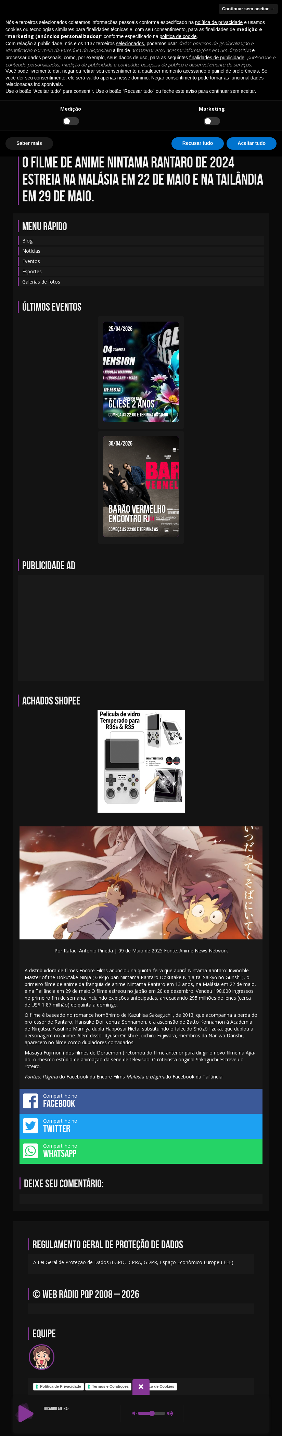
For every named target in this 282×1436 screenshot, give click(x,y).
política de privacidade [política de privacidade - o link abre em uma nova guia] (219, 1301)
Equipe (102, 100)
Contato (130, 100)
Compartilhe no (141, 1100)
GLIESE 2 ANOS (131, 404)
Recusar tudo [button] (197, 1422)
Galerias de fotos (162, 121)
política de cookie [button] (177, 1316)
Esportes (32, 271)
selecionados (130, 1323)
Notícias (189, 100)
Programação (115, 121)
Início (54, 100)
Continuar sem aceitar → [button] (248, 1288)
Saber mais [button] (29, 1422)
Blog (78, 100)
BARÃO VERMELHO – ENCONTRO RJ (140, 513)
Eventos (160, 100)
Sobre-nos (222, 100)
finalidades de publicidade (216, 1337)
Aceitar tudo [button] (252, 1422)
